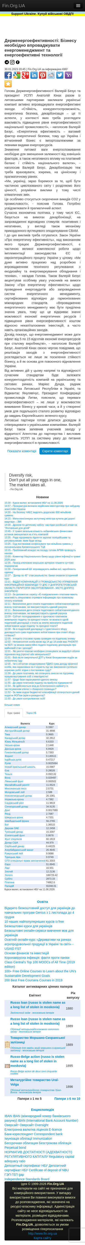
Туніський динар (14, 831)
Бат (7, 824)
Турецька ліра (12, 857)
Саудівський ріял (14, 803)
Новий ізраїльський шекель (20, 766)
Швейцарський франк (17, 821)
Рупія (8, 763)
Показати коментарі (21, 451)
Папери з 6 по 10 (67, 1098)
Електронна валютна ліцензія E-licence (33, 1129)
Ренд (7, 813)
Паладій (9, 886)
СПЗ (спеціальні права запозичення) (25, 860)
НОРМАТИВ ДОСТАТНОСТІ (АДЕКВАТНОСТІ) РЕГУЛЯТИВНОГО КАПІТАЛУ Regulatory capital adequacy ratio (39, 1156)
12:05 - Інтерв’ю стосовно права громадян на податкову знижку (40, 638)
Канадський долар (15, 738)
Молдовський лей (14, 792)
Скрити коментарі (55, 451)
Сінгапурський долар (16, 806)
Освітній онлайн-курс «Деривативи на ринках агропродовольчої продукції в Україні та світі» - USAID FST (39, 944)
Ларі (7, 868)
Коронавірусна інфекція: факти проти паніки (37, 957)
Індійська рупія (13, 759)
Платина (9, 882)
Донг (7, 810)
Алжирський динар (15, 727)
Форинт (9, 756)
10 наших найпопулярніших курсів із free (34, 921)
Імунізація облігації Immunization (28, 1138)
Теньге (8, 774)
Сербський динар (14, 846)
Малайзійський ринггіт (17, 785)
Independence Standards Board (27, 1179)
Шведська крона (14, 817)
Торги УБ (31, 713)
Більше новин (12, 704)
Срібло (8, 878)
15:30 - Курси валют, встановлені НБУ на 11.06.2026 (34, 502)
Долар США (11, 842)
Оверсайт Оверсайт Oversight (26, 1125)
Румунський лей (14, 853)
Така (7, 734)
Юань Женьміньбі (15, 741)
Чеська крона (12, 745)
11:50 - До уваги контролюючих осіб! (25, 698)
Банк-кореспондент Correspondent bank (34, 1134)
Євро (7, 864)
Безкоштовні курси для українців (28, 926)
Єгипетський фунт (15, 835)
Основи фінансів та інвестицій (27, 953)
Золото (9, 875)
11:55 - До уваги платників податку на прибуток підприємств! (38, 682)
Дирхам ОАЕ (12, 828)
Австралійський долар (17, 730)
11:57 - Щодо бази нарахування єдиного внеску (31, 679)
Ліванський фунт (14, 781)
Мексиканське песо (15, 788)
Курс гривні (13, 713)
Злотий (9, 871)
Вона (7, 777)
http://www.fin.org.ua (42, 1233)
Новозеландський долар (18, 795)
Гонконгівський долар (17, 752)
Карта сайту (42, 1238)
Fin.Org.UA (13, 5)
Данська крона (13, 748)
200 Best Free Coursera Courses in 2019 (33, 980)
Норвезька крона (14, 799)
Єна (7, 770)
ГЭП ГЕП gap (14, 1174)
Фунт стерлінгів (13, 839)
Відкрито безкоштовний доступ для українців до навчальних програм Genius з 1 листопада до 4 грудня (40, 912)
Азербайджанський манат (19, 849)
